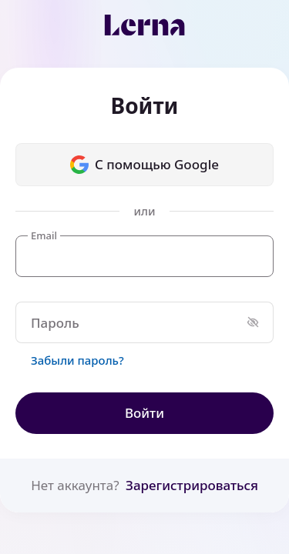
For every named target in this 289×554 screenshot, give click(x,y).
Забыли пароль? (77, 360)
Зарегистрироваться (192, 485)
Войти (144, 413)
